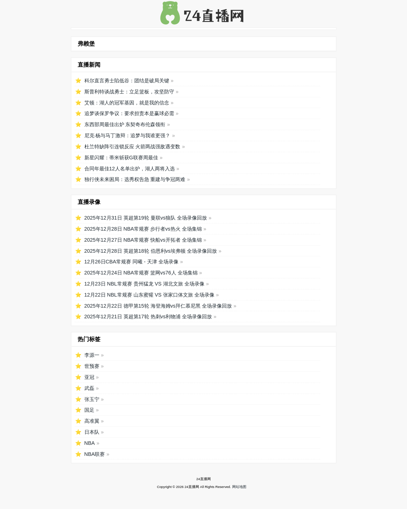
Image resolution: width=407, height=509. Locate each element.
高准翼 (91, 421)
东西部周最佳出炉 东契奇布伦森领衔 (125, 124)
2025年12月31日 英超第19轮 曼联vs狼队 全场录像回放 (145, 218)
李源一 (91, 355)
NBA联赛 (94, 454)
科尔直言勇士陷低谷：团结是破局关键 (126, 80)
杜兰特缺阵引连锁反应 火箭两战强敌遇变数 (132, 146)
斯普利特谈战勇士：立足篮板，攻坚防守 (129, 91)
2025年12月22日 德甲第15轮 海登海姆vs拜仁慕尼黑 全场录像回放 (158, 306)
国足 (89, 410)
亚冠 (89, 377)
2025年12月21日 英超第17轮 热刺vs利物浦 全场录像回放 (148, 316)
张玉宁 (91, 399)
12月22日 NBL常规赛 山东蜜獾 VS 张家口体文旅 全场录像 (149, 295)
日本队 (91, 432)
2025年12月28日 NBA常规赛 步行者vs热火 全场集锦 (143, 229)
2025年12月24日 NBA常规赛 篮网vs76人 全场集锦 (141, 273)
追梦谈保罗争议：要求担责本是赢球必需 (129, 113)
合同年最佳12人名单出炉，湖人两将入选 (129, 168)
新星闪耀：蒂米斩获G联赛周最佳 (121, 157)
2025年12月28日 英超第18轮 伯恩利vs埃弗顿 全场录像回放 (150, 251)
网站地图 (239, 487)
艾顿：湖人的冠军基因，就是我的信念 (126, 103)
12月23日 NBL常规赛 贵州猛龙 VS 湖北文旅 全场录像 (144, 284)
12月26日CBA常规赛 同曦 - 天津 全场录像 (131, 261)
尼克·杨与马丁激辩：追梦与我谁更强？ (127, 135)
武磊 (89, 388)
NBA (89, 443)
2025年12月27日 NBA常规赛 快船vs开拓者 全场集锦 (143, 240)
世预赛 (91, 366)
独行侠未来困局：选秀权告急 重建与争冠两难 (135, 179)
